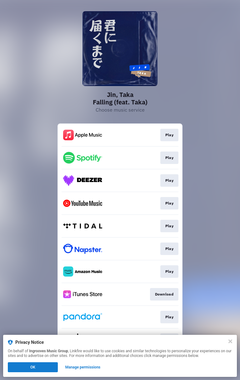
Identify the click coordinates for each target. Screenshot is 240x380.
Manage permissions (83, 367)
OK (32, 367)
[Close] (230, 341)
